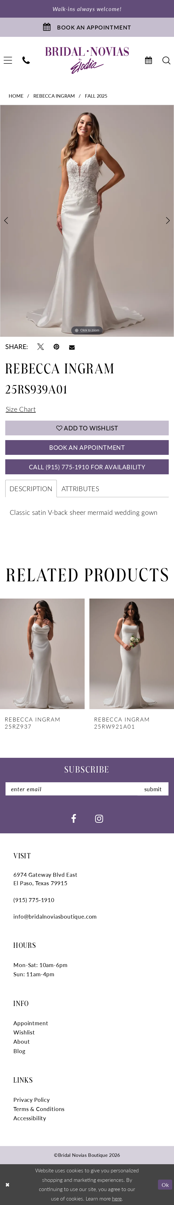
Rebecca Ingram (54, 95)
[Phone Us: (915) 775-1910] (26, 60)
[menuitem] (26, 60)
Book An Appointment (87, 447)
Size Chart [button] (21, 409)
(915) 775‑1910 (33, 900)
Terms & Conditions (39, 1109)
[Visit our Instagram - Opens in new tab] (99, 818)
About (21, 1041)
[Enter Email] (87, 789)
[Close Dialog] (8, 1184)
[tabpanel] (87, 221)
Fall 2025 (96, 95)
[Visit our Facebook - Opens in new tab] (73, 818)
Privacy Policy (31, 1099)
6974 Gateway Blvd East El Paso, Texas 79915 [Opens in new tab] (45, 879)
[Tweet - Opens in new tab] (40, 347)
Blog (19, 1051)
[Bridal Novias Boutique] (87, 60)
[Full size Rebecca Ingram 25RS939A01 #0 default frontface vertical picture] (87, 221)
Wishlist (24, 1032)
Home (16, 95)
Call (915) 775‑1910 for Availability (87, 466)
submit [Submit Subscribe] (153, 789)
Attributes (80, 488)
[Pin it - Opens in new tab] (56, 347)
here (117, 1198)
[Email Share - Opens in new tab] (72, 346)
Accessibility (29, 1118)
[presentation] (42, 654)
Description (31, 488)
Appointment (30, 1023)
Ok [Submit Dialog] (165, 1184)
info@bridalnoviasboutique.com (55, 916)
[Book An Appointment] (87, 27)
